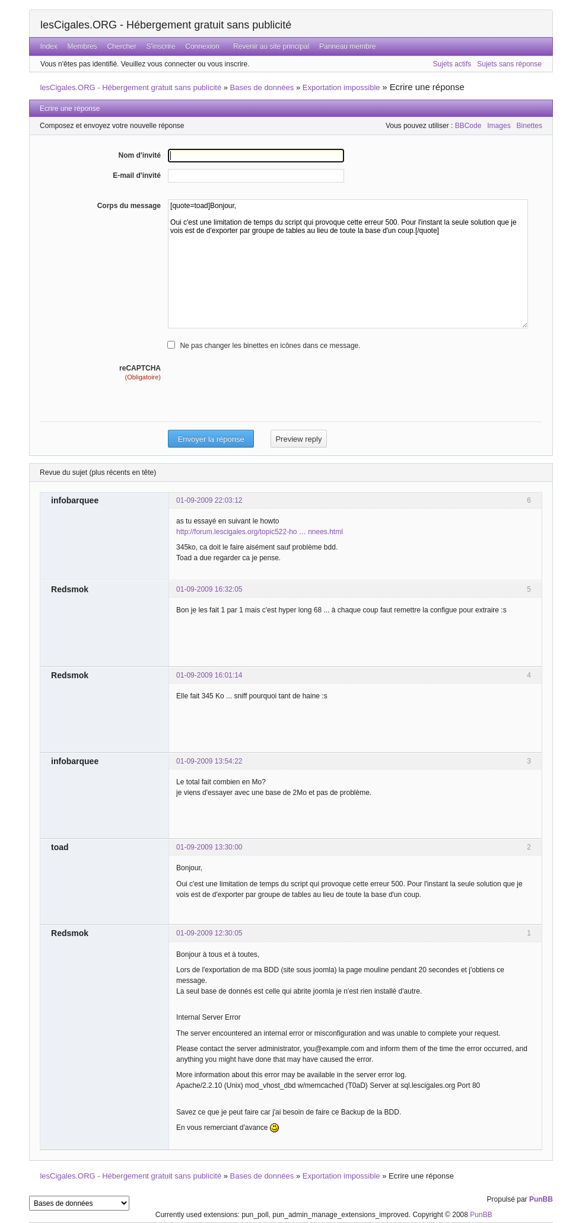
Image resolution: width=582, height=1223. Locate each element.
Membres (82, 46)
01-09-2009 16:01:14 (209, 675)
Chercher (121, 46)
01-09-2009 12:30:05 (209, 933)
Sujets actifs (452, 64)
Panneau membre (347, 46)
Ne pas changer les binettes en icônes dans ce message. (270, 345)
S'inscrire (161, 46)
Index (48, 46)
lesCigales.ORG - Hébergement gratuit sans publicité (165, 25)
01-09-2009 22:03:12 (209, 500)
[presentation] (258, 405)
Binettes (529, 126)
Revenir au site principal (271, 46)
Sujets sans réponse (509, 64)
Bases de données (262, 87)
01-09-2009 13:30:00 (209, 847)
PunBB (541, 1199)
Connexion (202, 46)
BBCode (468, 126)
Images (498, 126)
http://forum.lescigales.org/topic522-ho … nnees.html (259, 532)
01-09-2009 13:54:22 (209, 761)
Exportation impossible (341, 87)
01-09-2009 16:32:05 (209, 589)
